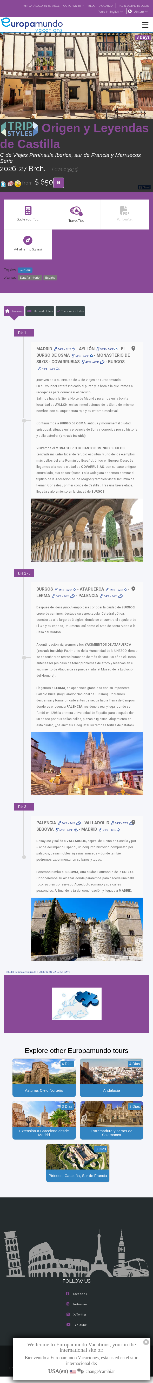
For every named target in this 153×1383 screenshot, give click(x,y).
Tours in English (110, 11)
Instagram (76, 1304)
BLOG (87, 5)
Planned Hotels (39, 311)
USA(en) (141, 11)
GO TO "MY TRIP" (67, 5)
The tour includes (70, 311)
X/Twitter (76, 1315)
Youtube (76, 1325)
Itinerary (13, 311)
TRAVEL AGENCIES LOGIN (131, 5)
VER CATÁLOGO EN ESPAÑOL (31, 5)
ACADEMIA (101, 5)
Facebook (76, 1294)
